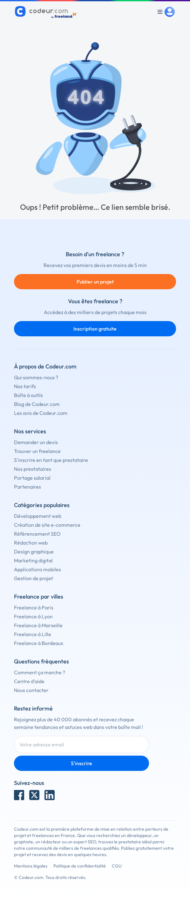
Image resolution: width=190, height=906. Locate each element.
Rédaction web (31, 542)
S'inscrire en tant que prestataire (51, 460)
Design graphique (34, 551)
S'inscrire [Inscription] (81, 763)
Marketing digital (33, 560)
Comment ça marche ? (39, 672)
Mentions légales (30, 866)
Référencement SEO (37, 534)
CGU (117, 866)
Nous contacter (31, 690)
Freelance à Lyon (33, 616)
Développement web (37, 516)
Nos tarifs (25, 386)
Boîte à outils (28, 395)
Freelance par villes (38, 596)
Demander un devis (36, 442)
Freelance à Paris (33, 607)
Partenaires (27, 487)
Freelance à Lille (32, 634)
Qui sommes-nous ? (36, 377)
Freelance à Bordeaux (38, 643)
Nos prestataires (32, 469)
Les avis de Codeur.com (40, 413)
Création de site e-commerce (47, 525)
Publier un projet (95, 281)
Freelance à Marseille (38, 625)
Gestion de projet (33, 578)
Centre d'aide (29, 681)
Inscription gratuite (95, 329)
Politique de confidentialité (79, 866)
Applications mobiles (37, 569)
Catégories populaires (42, 505)
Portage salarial (32, 478)
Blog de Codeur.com (37, 404)
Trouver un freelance (37, 451)
